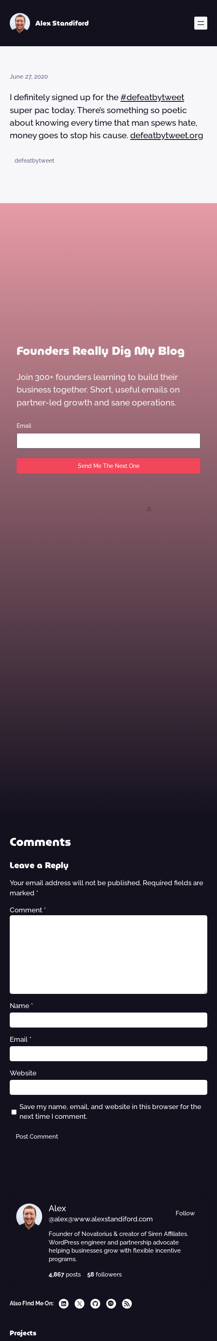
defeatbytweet (34, 160)
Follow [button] (185, 1213)
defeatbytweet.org (166, 135)
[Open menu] (200, 23)
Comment (28, 910)
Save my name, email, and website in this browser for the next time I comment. (110, 1112)
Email (24, 426)
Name (21, 1006)
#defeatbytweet (152, 97)
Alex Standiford (62, 23)
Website (23, 1073)
